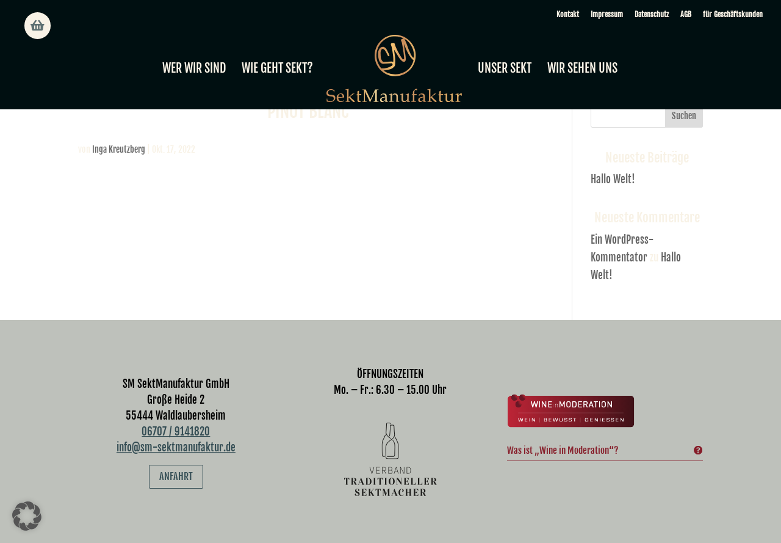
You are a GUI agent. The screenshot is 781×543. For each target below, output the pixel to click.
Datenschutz (652, 14)
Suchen (684, 116)
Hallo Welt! (613, 179)
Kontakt (567, 14)
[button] (27, 516)
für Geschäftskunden (733, 14)
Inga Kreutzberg (118, 149)
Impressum (607, 14)
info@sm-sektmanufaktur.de (176, 447)
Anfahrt (176, 476)
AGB (685, 14)
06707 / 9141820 (176, 431)
